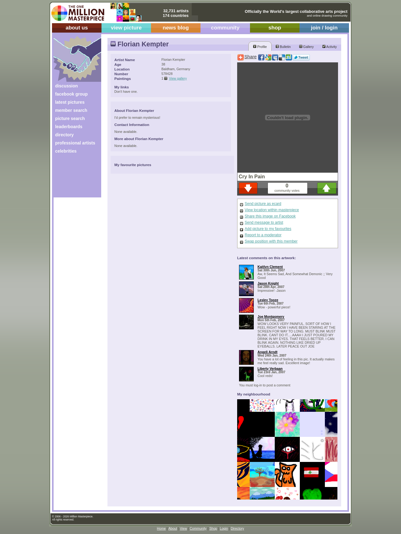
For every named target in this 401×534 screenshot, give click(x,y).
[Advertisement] (73, 177)
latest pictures (70, 102)
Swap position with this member (271, 241)
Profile (260, 47)
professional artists (75, 142)
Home (161, 528)
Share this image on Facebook (270, 216)
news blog (176, 28)
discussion (66, 85)
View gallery (178, 78)
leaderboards (68, 126)
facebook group (71, 94)
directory (64, 134)
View (183, 528)
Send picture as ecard (263, 204)
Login (224, 528)
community (225, 28)
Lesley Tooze (268, 300)
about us (76, 28)
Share (250, 56)
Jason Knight (268, 283)
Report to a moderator (263, 235)
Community (198, 528)
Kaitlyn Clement (270, 267)
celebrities (66, 151)
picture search (70, 118)
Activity (329, 47)
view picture (126, 28)
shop (274, 28)
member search (71, 110)
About (172, 528)
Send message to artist (264, 222)
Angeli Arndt (268, 352)
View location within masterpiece (272, 210)
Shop (213, 528)
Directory (237, 528)
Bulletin (283, 47)
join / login (324, 28)
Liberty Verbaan (270, 368)
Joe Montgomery (271, 316)
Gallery (306, 47)
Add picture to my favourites (268, 229)
